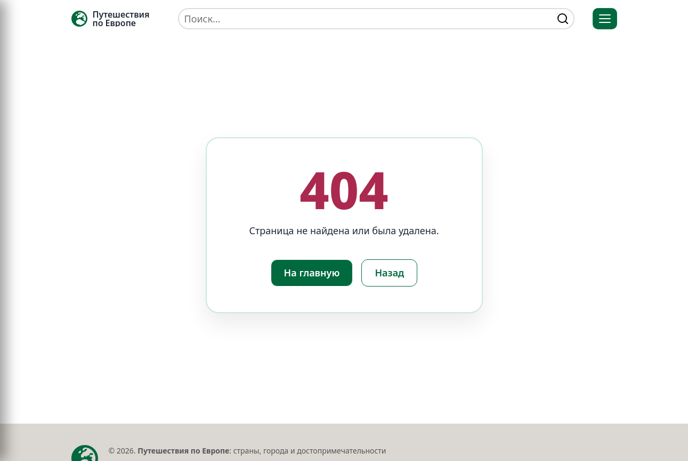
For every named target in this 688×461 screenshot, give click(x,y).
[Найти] (562, 18)
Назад (389, 272)
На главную (312, 272)
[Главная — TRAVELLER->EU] (110, 19)
